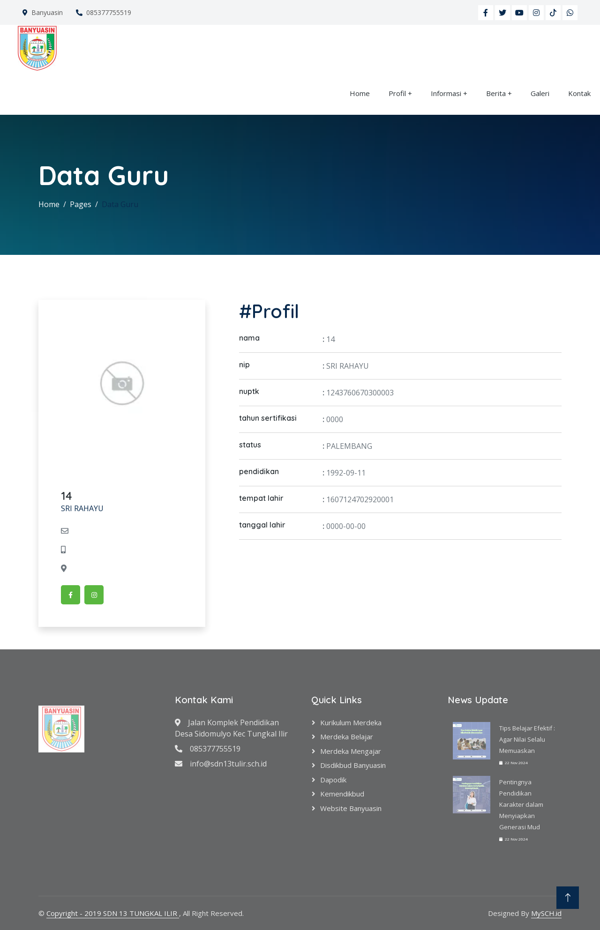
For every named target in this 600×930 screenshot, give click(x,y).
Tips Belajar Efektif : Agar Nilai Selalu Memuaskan (527, 739)
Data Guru (120, 204)
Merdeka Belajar (346, 736)
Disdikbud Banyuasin (353, 765)
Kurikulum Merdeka (351, 722)
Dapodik (333, 779)
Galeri (540, 93)
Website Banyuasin (351, 808)
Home (360, 93)
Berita (496, 93)
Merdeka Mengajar (350, 751)
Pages (80, 204)
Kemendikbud (342, 793)
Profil (397, 93)
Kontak (579, 93)
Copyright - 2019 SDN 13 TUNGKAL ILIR (112, 913)
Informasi (446, 93)
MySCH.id (546, 913)
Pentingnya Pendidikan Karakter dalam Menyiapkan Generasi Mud (521, 804)
